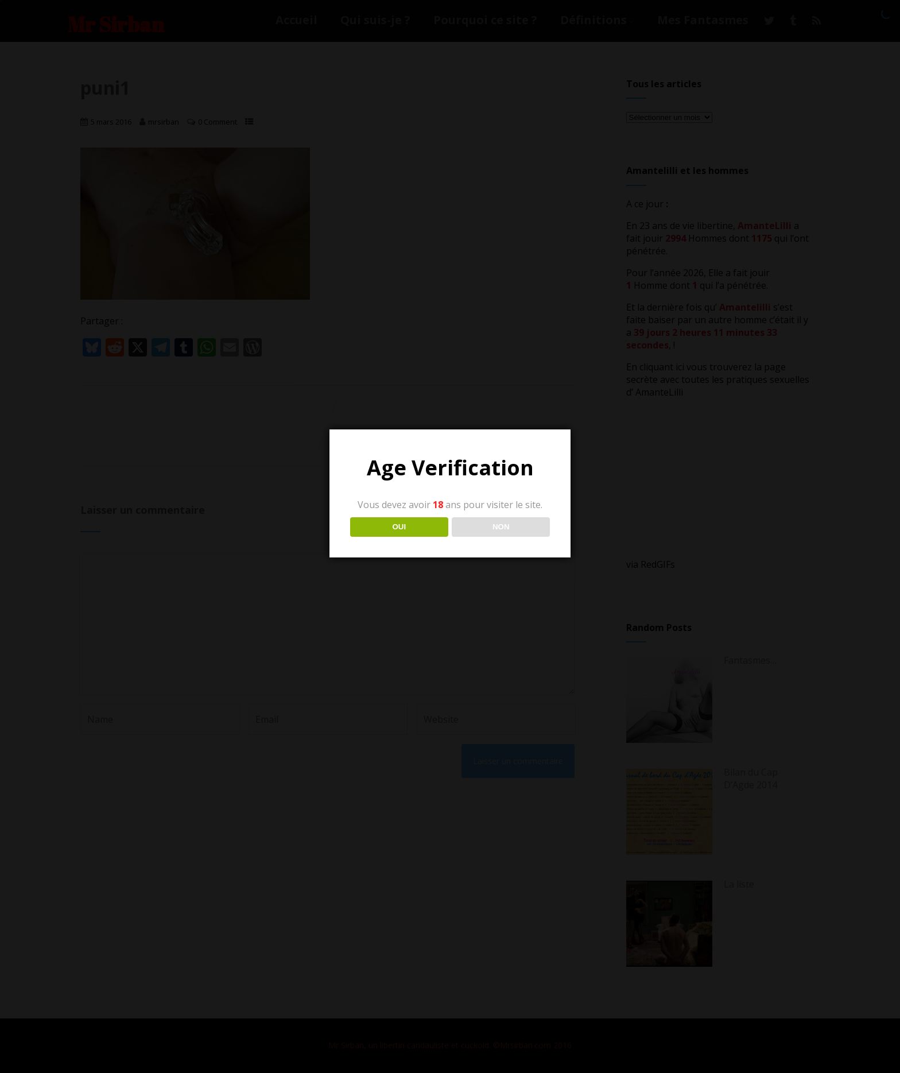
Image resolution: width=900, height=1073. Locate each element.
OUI (399, 526)
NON (501, 526)
